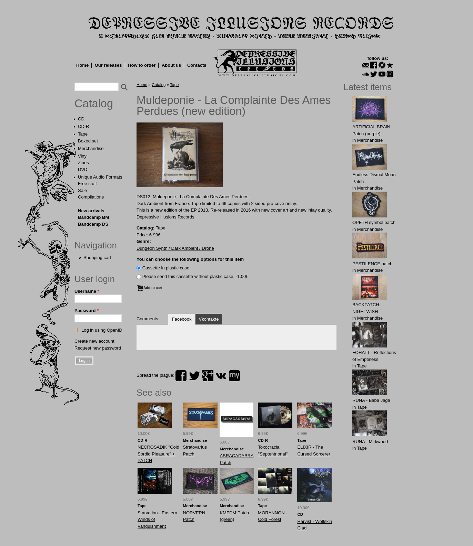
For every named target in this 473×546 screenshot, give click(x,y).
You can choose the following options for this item (190, 259)
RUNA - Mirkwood (370, 441)
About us (171, 65)
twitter (194, 375)
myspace (234, 375)
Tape (83, 134)
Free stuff (87, 183)
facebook (181, 375)
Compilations (91, 197)
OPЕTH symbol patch (373, 222)
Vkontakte (209, 319)
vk (221, 375)
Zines (83, 162)
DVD (82, 169)
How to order (141, 65)
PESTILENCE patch (372, 263)
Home (82, 65)
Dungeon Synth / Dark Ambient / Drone (175, 248)
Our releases (108, 65)
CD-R (83, 126)
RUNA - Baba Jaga (371, 400)
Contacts (197, 65)
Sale (82, 190)
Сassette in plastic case (166, 267)
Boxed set (88, 140)
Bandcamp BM (93, 217)
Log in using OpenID (101, 330)
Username (86, 291)
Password (86, 310)
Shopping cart (97, 257)
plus (207, 375)
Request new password (97, 348)
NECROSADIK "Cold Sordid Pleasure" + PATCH (158, 454)
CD (81, 118)
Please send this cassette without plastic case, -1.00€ (195, 276)
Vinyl (83, 156)
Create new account (94, 341)
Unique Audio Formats (100, 177)
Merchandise (90, 148)
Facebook (181, 319)
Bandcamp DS (93, 224)
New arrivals (91, 210)
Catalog (93, 103)
